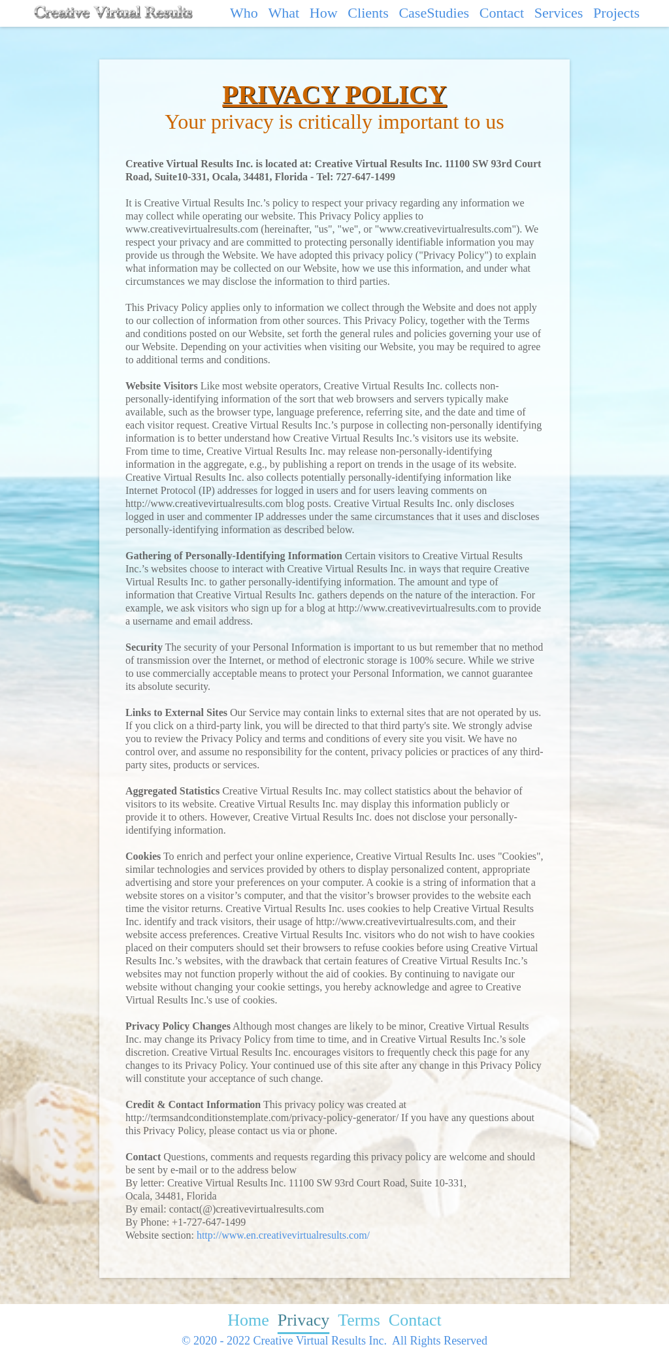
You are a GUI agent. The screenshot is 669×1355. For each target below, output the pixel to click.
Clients (368, 13)
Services (558, 13)
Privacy (303, 1320)
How (324, 13)
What (283, 13)
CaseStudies (434, 13)
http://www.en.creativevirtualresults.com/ (283, 1235)
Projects (616, 13)
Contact (502, 13)
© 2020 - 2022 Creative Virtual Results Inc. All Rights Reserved (334, 1340)
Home (248, 1320)
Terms (359, 1320)
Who (244, 13)
